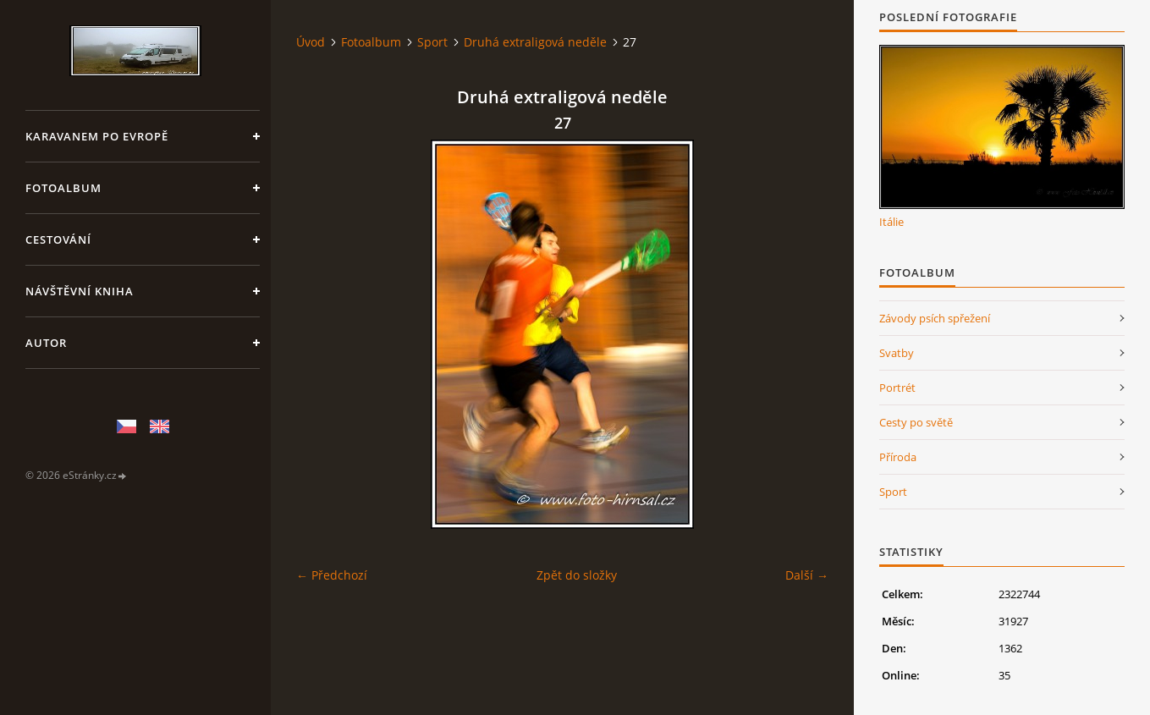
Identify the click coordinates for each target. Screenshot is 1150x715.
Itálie (891, 221)
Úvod (310, 42)
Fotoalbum (63, 187)
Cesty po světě (916, 422)
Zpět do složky (576, 575)
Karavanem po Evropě (96, 136)
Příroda (897, 457)
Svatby (896, 352)
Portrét (897, 387)
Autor (46, 342)
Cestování (58, 239)
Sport (432, 42)
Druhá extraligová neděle (535, 42)
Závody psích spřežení (934, 318)
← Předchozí (331, 575)
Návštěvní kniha (79, 291)
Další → (806, 575)
